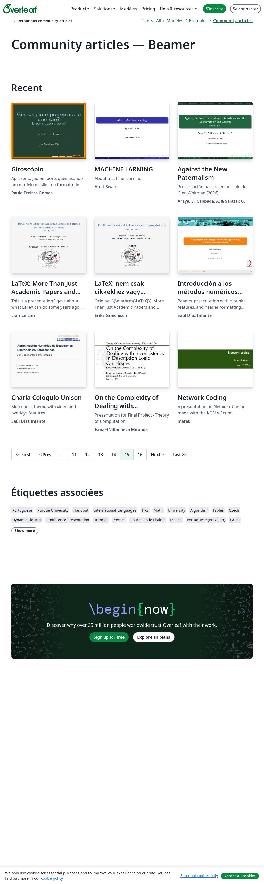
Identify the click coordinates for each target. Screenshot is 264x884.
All (158, 21)
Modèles (175, 21)
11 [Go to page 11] (74, 454)
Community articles (233, 21)
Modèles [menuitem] (128, 9)
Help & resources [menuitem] (177, 9)
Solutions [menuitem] (103, 9)
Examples (198, 21)
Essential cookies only (199, 875)
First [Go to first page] (23, 454)
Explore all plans (153, 637)
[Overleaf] (20, 9)
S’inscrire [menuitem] (215, 9)
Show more (25, 530)
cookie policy (52, 878)
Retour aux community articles (42, 20)
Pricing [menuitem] (148, 9)
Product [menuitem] (78, 9)
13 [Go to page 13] (100, 454)
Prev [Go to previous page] (45, 454)
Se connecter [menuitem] (245, 9)
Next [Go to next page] (157, 454)
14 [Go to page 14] (113, 454)
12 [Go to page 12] (87, 454)
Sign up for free (109, 637)
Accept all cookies (240, 875)
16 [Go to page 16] (140, 454)
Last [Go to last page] (179, 454)
